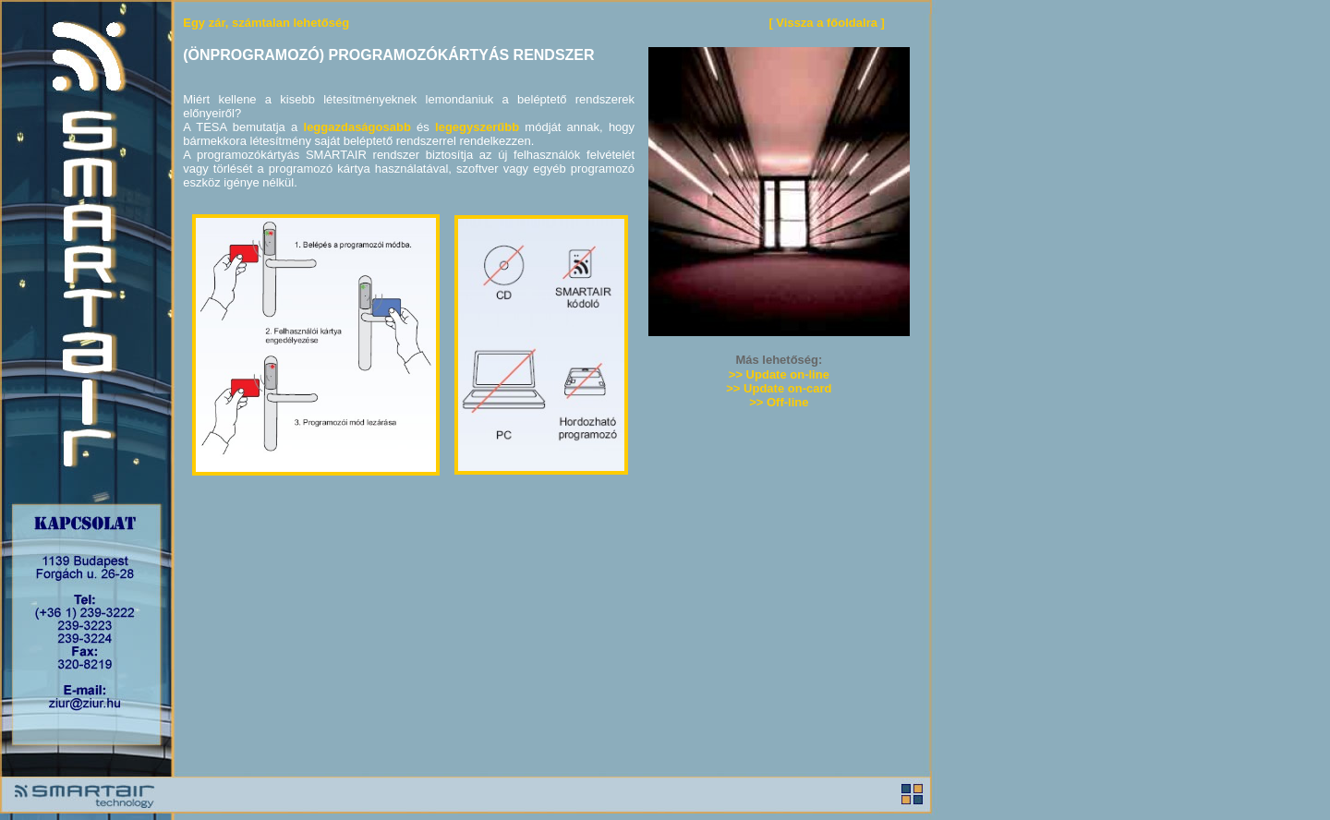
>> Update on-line (779, 374)
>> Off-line (778, 402)
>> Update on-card (778, 388)
